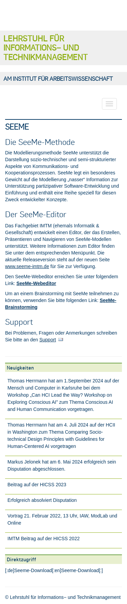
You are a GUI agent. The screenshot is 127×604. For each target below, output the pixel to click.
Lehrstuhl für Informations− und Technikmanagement (45, 47)
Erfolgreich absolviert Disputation (42, 500)
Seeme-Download (33, 570)
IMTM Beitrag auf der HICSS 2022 (43, 538)
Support (47, 339)
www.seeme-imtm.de (27, 266)
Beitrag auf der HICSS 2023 (36, 484)
